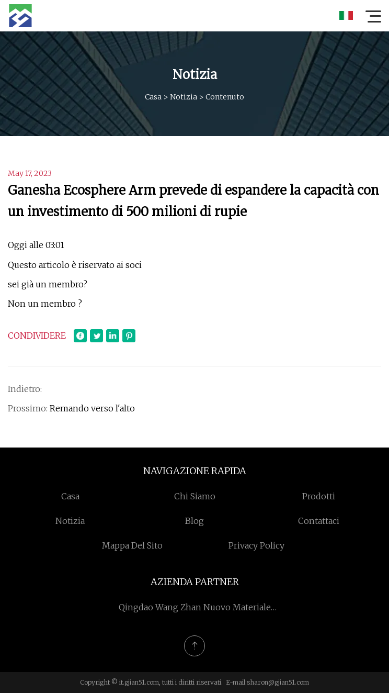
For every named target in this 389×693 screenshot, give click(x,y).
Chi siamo (194, 496)
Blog (194, 521)
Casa (153, 97)
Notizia (183, 97)
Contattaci (318, 521)
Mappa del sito (132, 545)
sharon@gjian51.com (278, 682)
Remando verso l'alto (92, 408)
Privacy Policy (256, 545)
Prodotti (318, 496)
